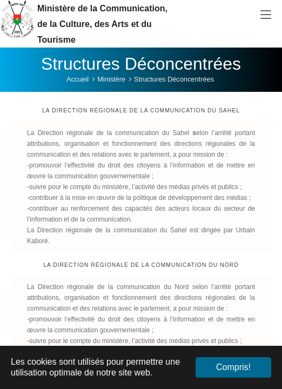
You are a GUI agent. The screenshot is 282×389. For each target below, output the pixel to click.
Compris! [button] (233, 367)
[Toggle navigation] (265, 15)
